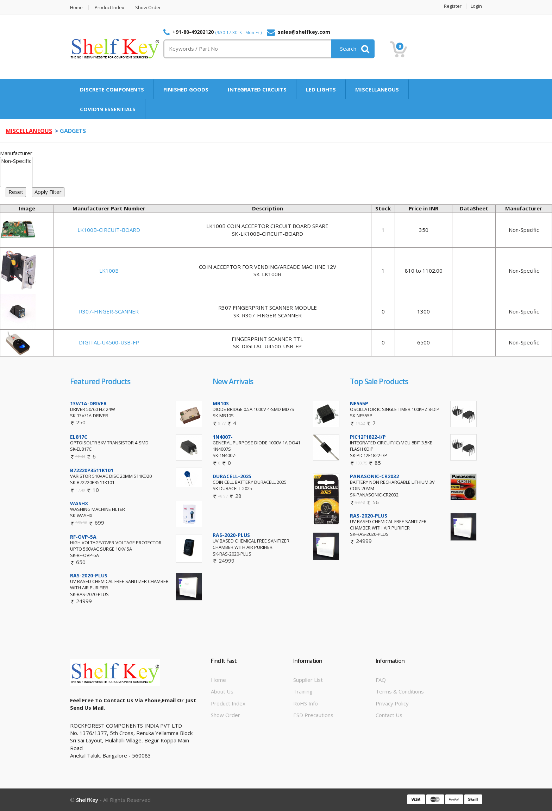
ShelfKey (87, 799)
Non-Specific (16, 161)
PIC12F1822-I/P (368, 436)
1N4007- (223, 436)
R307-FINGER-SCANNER (109, 311)
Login (476, 6)
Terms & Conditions (400, 691)
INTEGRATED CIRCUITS (257, 89)
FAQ (381, 679)
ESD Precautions (313, 714)
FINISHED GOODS (185, 89)
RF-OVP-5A (83, 536)
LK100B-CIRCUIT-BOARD (108, 229)
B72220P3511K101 (91, 470)
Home (76, 7)
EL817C (78, 436)
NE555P (359, 403)
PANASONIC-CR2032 (374, 476)
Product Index (109, 7)
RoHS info (305, 703)
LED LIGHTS (321, 89)
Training (303, 691)
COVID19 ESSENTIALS (108, 109)
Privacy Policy (392, 703)
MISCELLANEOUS (377, 89)
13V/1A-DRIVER (88, 403)
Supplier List (308, 679)
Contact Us (389, 714)
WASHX (79, 503)
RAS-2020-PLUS (88, 575)
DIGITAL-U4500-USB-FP (109, 342)
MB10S (221, 403)
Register (453, 6)
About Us (222, 691)
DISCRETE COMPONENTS (112, 89)
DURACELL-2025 (232, 476)
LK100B (109, 270)
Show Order (148, 7)
